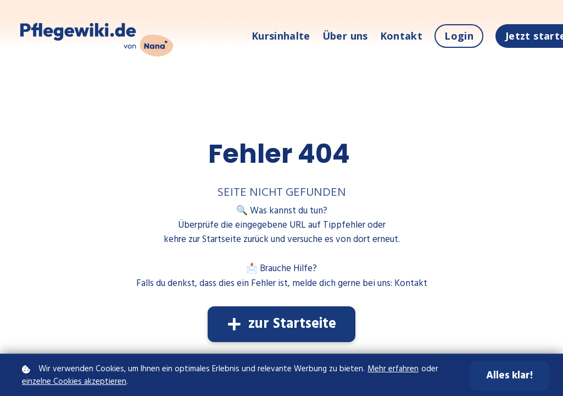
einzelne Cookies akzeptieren (74, 382)
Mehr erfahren (393, 369)
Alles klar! (509, 375)
